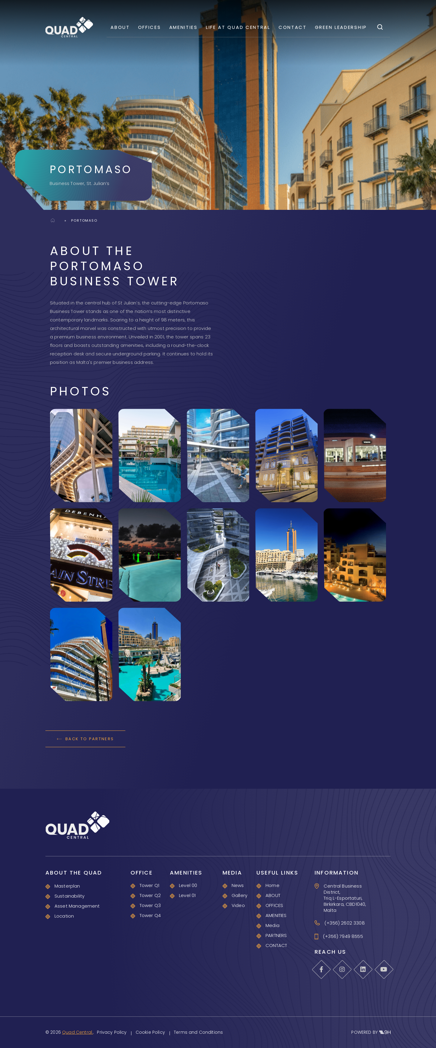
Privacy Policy (112, 1032)
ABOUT (120, 27)
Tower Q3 (150, 905)
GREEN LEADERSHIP (341, 27)
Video (238, 905)
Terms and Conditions (198, 1032)
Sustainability (69, 896)
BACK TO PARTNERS (85, 739)
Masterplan (67, 886)
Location (64, 916)
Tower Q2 (150, 895)
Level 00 (188, 885)
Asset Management (77, 906)
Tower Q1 (149, 885)
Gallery (239, 895)
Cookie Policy (150, 1032)
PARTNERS (276, 935)
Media (272, 925)
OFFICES (149, 27)
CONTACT (293, 27)
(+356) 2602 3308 (344, 923)
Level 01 (187, 895)
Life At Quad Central (238, 27)
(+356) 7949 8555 (343, 936)
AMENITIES (183, 27)
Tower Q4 (150, 915)
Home (52, 220)
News (238, 885)
